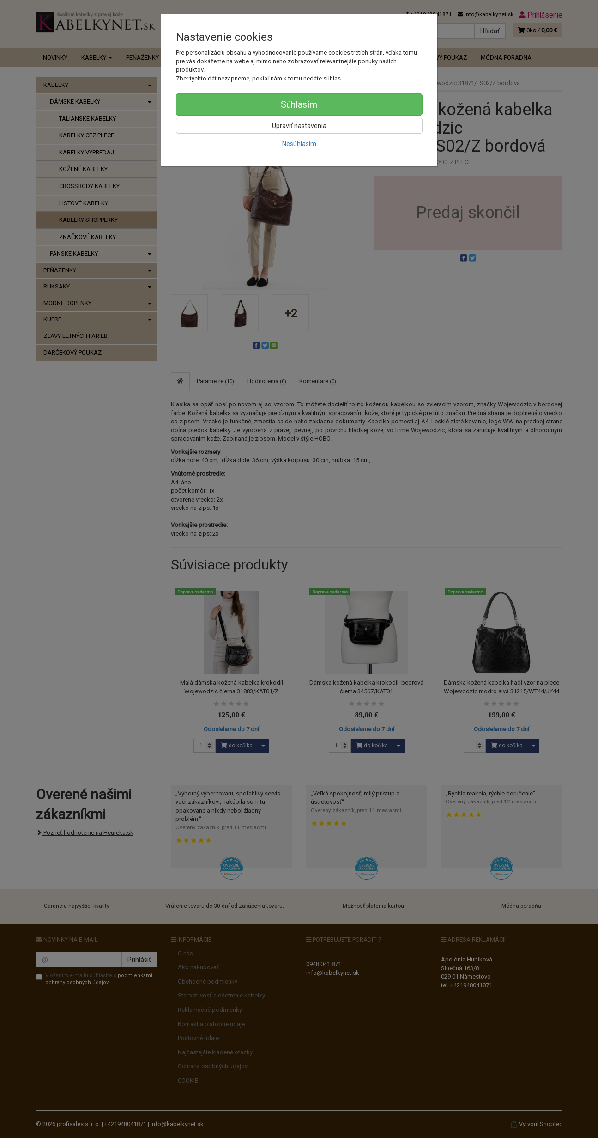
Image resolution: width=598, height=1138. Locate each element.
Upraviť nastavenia (299, 125)
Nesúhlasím (299, 143)
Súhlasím (299, 104)
